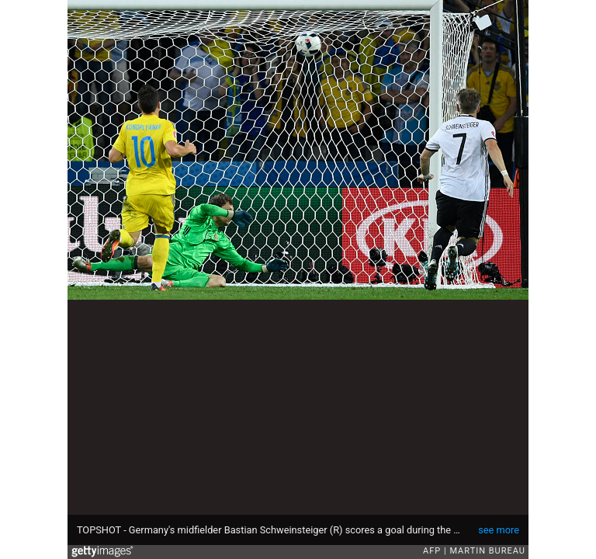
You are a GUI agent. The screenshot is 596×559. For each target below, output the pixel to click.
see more (498, 530)
